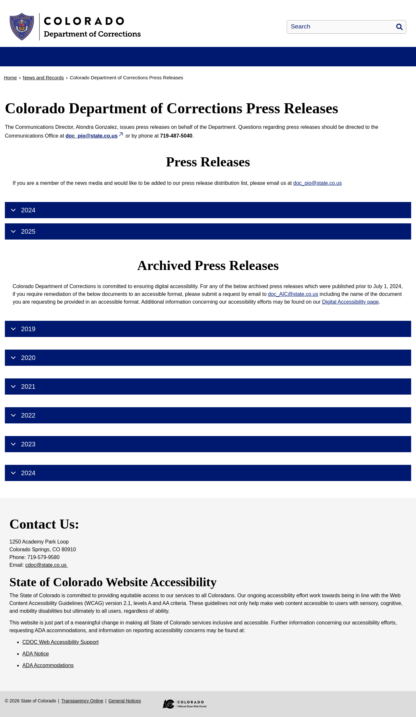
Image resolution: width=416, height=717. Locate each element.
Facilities (90, 63)
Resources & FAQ (146, 63)
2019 (22, 343)
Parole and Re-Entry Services (251, 63)
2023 (22, 458)
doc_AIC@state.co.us (293, 308)
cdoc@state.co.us (46, 578)
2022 (22, 429)
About (42, 63)
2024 (22, 224)
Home (16, 63)
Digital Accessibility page (350, 316)
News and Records (200, 63)
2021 (22, 401)
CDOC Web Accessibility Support (60, 655)
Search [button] (399, 27)
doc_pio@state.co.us (317, 197)
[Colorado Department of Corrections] (123, 26)
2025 (22, 246)
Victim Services (301, 63)
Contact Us (398, 63)
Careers (349, 63)
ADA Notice (35, 667)
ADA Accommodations (48, 679)
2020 (22, 372)
